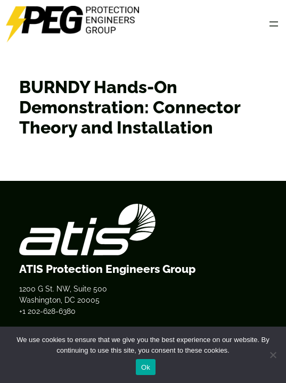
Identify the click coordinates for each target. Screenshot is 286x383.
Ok (145, 367)
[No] (272, 354)
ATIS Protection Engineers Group (107, 269)
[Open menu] (273, 24)
